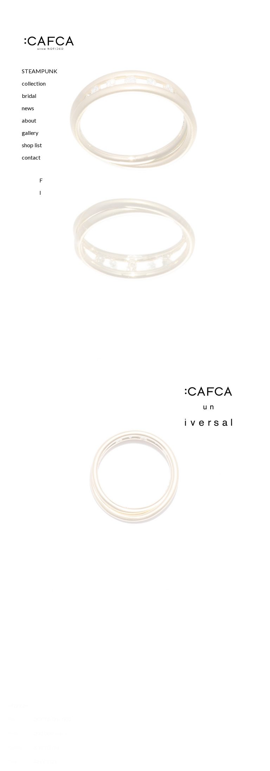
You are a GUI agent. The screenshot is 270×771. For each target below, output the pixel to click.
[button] (49, 83)
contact (31, 157)
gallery (30, 132)
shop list (32, 145)
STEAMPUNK (39, 71)
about (29, 120)
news (28, 108)
